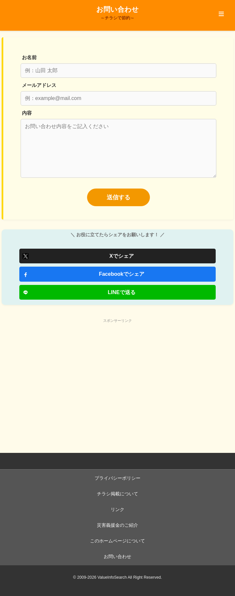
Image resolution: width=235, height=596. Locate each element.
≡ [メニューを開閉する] (221, 14)
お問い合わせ (117, 556)
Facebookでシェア (121, 274)
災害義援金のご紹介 (117, 525)
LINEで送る (121, 292)
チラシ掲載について (117, 493)
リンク (117, 509)
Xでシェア (121, 256)
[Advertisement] (117, 371)
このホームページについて (117, 540)
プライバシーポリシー (117, 478)
